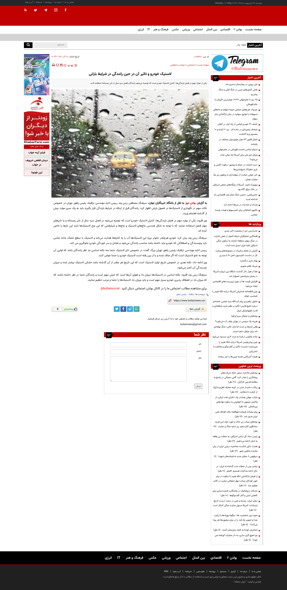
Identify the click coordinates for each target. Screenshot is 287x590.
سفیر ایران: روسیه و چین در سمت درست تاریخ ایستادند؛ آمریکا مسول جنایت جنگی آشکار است (235, 505)
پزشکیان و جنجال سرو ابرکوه (244, 316)
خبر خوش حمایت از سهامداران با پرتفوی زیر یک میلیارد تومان (235, 177)
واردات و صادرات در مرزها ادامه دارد (241, 205)
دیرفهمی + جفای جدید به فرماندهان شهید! (236, 459)
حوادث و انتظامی (177, 65)
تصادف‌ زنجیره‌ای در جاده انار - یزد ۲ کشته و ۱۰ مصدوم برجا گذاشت (236, 132)
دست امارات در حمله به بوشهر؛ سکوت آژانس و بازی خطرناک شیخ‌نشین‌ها (236, 167)
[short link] (189, 300)
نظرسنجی (200, 571)
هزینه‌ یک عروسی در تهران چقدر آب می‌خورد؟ (236, 321)
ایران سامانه (239, 582)
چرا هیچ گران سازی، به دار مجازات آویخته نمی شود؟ (236, 538)
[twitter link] (117, 309)
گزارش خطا (197, 309)
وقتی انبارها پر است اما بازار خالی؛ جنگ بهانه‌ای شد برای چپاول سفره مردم (236, 329)
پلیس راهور (181, 294)
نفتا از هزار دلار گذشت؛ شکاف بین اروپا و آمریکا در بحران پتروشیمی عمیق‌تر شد (235, 274)
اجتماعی (191, 65)
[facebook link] (123, 309)
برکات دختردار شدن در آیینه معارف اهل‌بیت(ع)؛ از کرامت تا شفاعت (235, 390)
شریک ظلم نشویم (249, 266)
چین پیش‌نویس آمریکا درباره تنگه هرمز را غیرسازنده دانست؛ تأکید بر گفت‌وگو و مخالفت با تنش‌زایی (235, 346)
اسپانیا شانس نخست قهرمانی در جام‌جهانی (238, 149)
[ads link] (237, 63)
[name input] (148, 344)
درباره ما (58, 2)
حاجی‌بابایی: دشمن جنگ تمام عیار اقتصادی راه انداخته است (236, 197)
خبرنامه (39, 2)
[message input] (148, 369)
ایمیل (198, 351)
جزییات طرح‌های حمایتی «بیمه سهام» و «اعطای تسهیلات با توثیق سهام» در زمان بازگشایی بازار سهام (235, 114)
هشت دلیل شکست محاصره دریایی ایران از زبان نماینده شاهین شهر (235, 449)
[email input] (148, 351)
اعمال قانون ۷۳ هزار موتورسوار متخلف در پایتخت (238, 142)
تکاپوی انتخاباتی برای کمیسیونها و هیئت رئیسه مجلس (236, 212)
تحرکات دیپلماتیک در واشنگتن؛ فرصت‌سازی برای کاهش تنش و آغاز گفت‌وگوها (235, 493)
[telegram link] (130, 309)
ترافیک (191, 294)
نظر (199, 358)
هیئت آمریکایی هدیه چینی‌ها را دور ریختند (238, 357)
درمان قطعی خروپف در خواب (37, 162)
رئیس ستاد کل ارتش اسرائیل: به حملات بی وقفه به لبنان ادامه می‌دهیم (235, 439)
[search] (28, 45)
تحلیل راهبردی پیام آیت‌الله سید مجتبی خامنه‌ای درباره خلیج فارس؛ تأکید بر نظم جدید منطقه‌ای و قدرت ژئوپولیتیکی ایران (235, 306)
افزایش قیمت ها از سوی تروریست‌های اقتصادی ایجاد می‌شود (235, 284)
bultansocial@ (110, 288)
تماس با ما (69, 2)
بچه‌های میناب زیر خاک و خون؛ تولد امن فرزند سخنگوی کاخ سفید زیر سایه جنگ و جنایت (235, 426)
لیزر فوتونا (36, 172)
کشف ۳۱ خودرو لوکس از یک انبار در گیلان (238, 124)
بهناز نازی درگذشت (249, 261)
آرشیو (233, 571)
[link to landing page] (243, 16)
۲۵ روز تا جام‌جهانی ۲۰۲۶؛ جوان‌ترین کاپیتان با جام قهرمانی (236, 102)
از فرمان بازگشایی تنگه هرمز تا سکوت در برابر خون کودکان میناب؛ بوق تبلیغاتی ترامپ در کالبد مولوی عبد (235, 481)
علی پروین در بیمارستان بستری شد (241, 84)
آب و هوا (29, 2)
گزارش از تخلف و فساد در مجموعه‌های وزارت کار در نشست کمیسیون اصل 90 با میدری (236, 253)
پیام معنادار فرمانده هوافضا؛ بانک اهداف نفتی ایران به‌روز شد (236, 414)
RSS (166, 571)
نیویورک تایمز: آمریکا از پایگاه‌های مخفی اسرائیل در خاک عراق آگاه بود (235, 187)
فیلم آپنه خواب (36, 153)
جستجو (223, 571)
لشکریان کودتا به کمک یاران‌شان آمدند (235, 530)
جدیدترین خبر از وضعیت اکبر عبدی (241, 231)
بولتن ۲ (238, 29)
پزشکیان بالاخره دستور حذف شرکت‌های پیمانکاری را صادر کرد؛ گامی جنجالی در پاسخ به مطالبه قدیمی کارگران (236, 377)
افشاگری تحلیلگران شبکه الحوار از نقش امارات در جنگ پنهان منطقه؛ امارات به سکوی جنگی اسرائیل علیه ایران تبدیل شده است (236, 240)
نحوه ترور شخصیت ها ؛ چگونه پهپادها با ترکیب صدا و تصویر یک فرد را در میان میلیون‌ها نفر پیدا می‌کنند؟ (235, 520)
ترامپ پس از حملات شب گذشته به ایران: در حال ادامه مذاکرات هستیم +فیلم (237, 469)
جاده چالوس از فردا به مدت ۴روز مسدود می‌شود (235, 337)
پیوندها (48, 2)
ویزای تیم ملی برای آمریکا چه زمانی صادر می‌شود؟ (239, 157)
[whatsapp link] (137, 309)
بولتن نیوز (190, 203)
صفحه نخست (253, 29)
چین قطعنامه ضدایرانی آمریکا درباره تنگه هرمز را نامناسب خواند (235, 294)
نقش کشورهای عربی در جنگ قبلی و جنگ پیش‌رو (238, 92)
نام (200, 344)
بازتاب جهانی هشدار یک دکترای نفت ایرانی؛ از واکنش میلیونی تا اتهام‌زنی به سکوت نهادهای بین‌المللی (236, 402)
